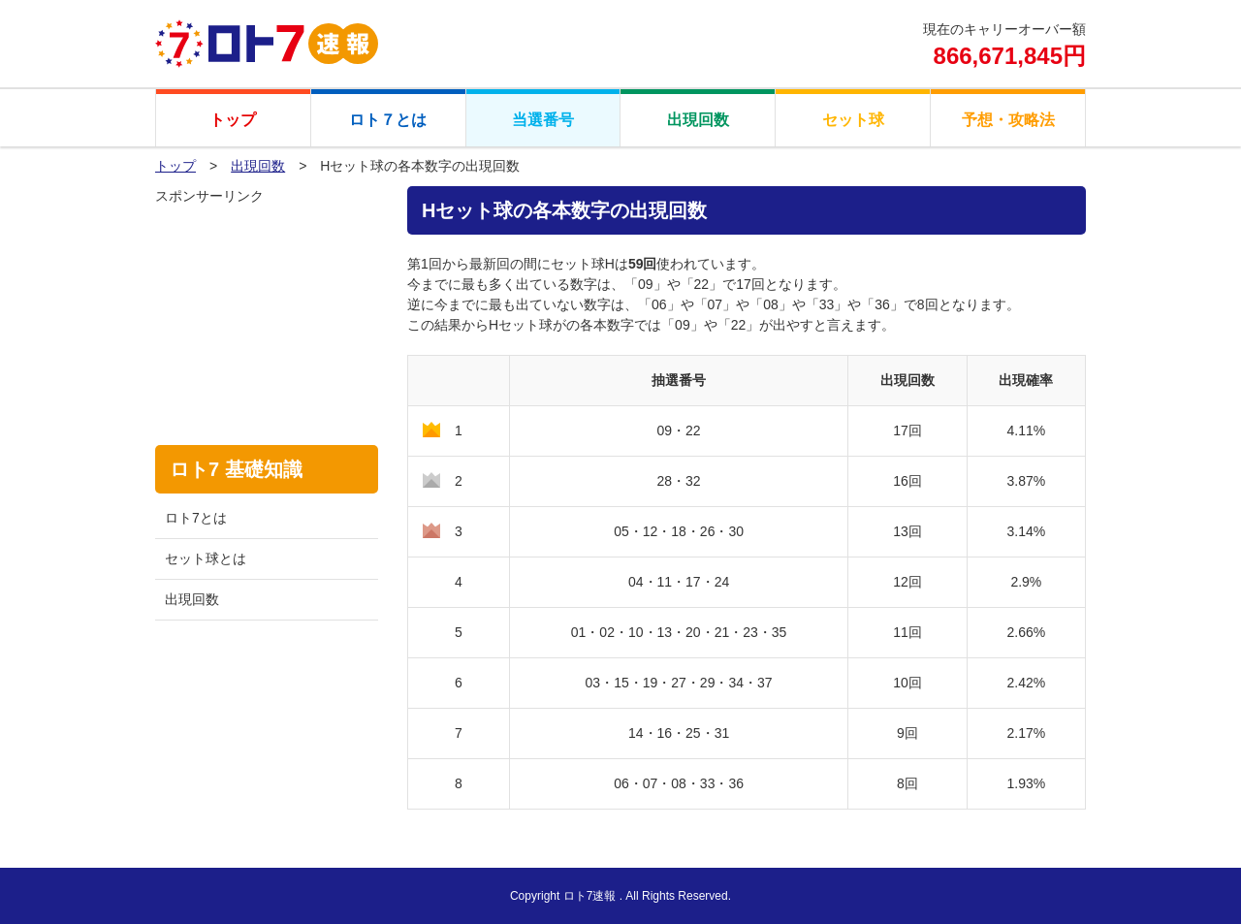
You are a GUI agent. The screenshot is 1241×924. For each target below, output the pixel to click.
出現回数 (698, 120)
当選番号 (543, 120)
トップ (232, 120)
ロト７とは (388, 120)
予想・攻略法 (1008, 120)
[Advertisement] (267, 303)
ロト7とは (196, 518)
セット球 (853, 120)
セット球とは (205, 558)
